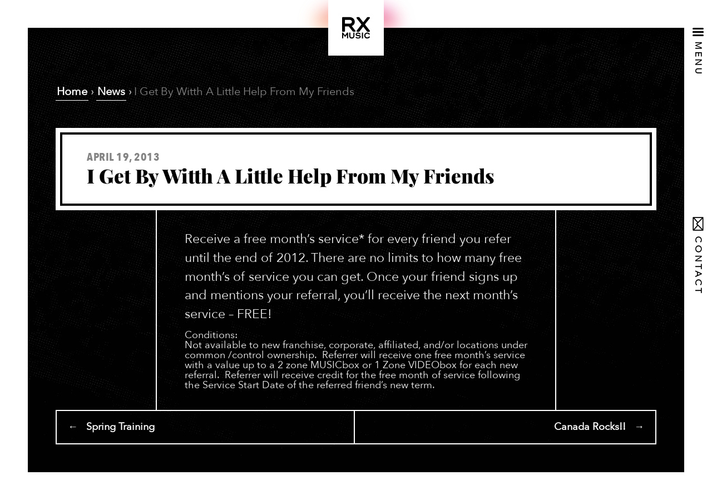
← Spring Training (111, 427)
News (111, 91)
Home (72, 91)
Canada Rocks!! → (599, 427)
